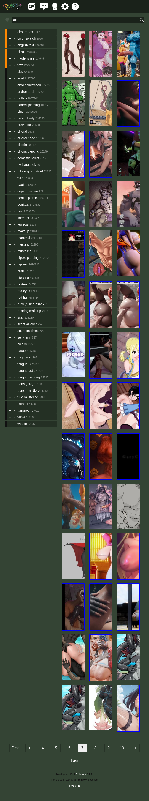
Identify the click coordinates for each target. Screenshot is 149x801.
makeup (23, 231)
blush (21, 111)
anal (20, 78)
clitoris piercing (28, 151)
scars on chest (28, 331)
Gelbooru (81, 774)
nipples (22, 264)
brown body (25, 118)
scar (20, 317)
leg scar (23, 224)
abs (20, 72)
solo (20, 344)
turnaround (25, 410)
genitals (23, 204)
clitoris (22, 145)
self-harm (24, 337)
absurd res (25, 32)
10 (122, 748)
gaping (22, 184)
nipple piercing (28, 258)
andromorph (26, 91)
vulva (21, 417)
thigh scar (24, 357)
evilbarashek (26, 165)
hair (20, 211)
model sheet (26, 58)
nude (21, 271)
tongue (22, 364)
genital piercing (28, 198)
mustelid (23, 244)
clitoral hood (26, 138)
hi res (21, 52)
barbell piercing (28, 105)
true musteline (27, 397)
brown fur (24, 125)
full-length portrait (30, 171)
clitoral (22, 131)
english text (25, 45)
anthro (22, 98)
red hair (23, 297)
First (15, 748)
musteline (24, 251)
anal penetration (29, 85)
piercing (23, 277)
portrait (22, 284)
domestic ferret (28, 158)
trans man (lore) (29, 390)
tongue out (25, 370)
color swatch (26, 38)
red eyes (23, 291)
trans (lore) (25, 384)
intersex (23, 218)
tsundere (23, 404)
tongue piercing (28, 377)
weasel (22, 424)
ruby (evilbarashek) (31, 304)
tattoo (21, 351)
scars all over (27, 324)
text (20, 65)
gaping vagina (27, 191)
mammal (23, 238)
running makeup (29, 311)
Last (74, 761)
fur (19, 178)
